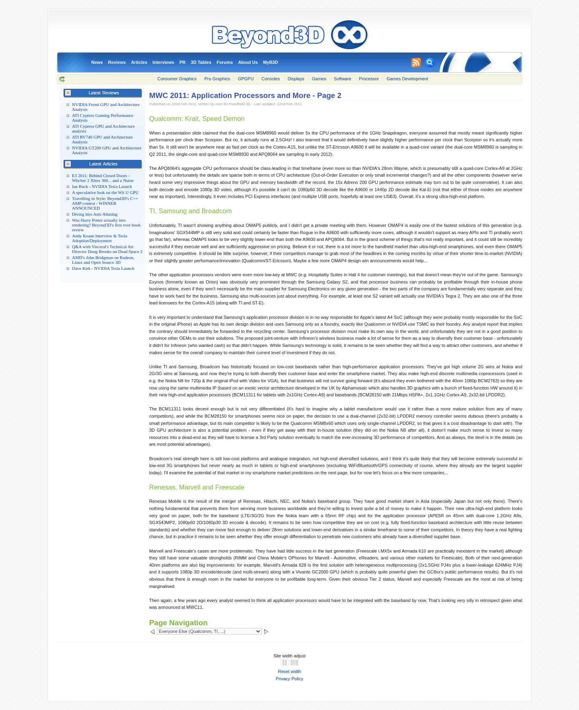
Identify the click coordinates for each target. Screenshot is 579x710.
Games (319, 78)
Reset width (289, 671)
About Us (248, 62)
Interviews (163, 62)
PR (182, 62)
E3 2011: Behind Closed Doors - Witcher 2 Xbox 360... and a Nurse (102, 178)
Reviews (117, 62)
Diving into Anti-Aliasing (94, 214)
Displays (295, 78)
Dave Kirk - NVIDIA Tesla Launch (103, 268)
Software (342, 78)
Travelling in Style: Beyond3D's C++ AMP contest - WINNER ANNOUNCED (105, 203)
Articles (139, 62)
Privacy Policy (289, 678)
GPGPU (246, 78)
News (97, 62)
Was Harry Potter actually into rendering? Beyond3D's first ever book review (106, 225)
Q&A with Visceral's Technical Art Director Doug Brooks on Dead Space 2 (107, 249)
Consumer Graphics (177, 78)
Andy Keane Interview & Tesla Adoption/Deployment (99, 238)
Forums (225, 62)
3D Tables (201, 62)
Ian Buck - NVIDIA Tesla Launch (102, 186)
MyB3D (270, 62)
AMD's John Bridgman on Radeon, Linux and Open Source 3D (103, 260)
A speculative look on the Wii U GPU (105, 192)
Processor (369, 78)
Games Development (407, 78)
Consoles (270, 78)
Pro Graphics (217, 78)
